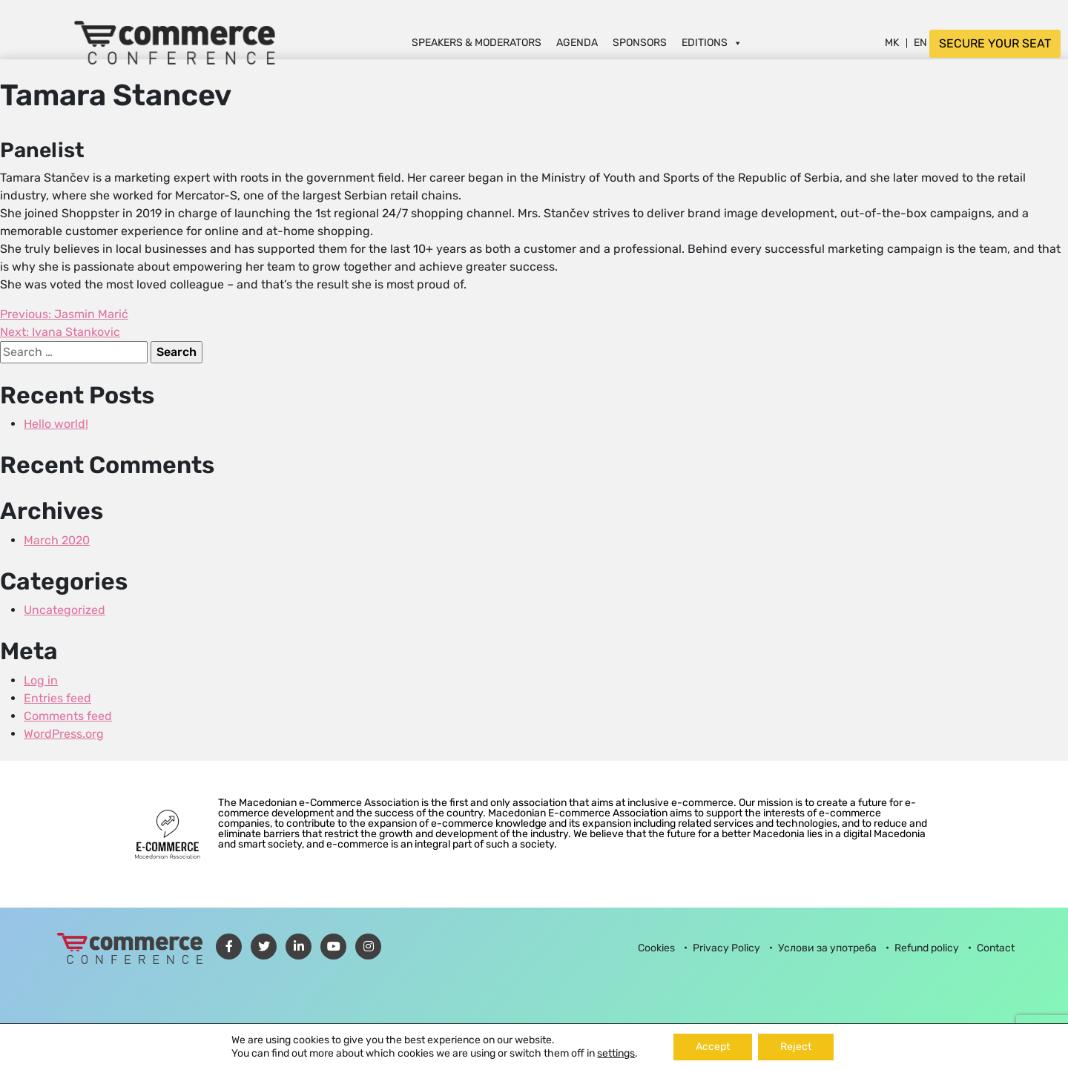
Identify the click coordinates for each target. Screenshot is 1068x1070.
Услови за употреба (827, 948)
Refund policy (926, 948)
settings (616, 1053)
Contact (996, 948)
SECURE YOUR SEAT (995, 43)
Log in (41, 680)
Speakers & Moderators (476, 42)
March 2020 (57, 540)
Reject (795, 1046)
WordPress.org (64, 734)
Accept (713, 1046)
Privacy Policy (726, 948)
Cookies (656, 948)
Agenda (577, 42)
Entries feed (57, 698)
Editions (712, 42)
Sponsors (640, 42)
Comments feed (68, 716)
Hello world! (56, 424)
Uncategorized (64, 610)
